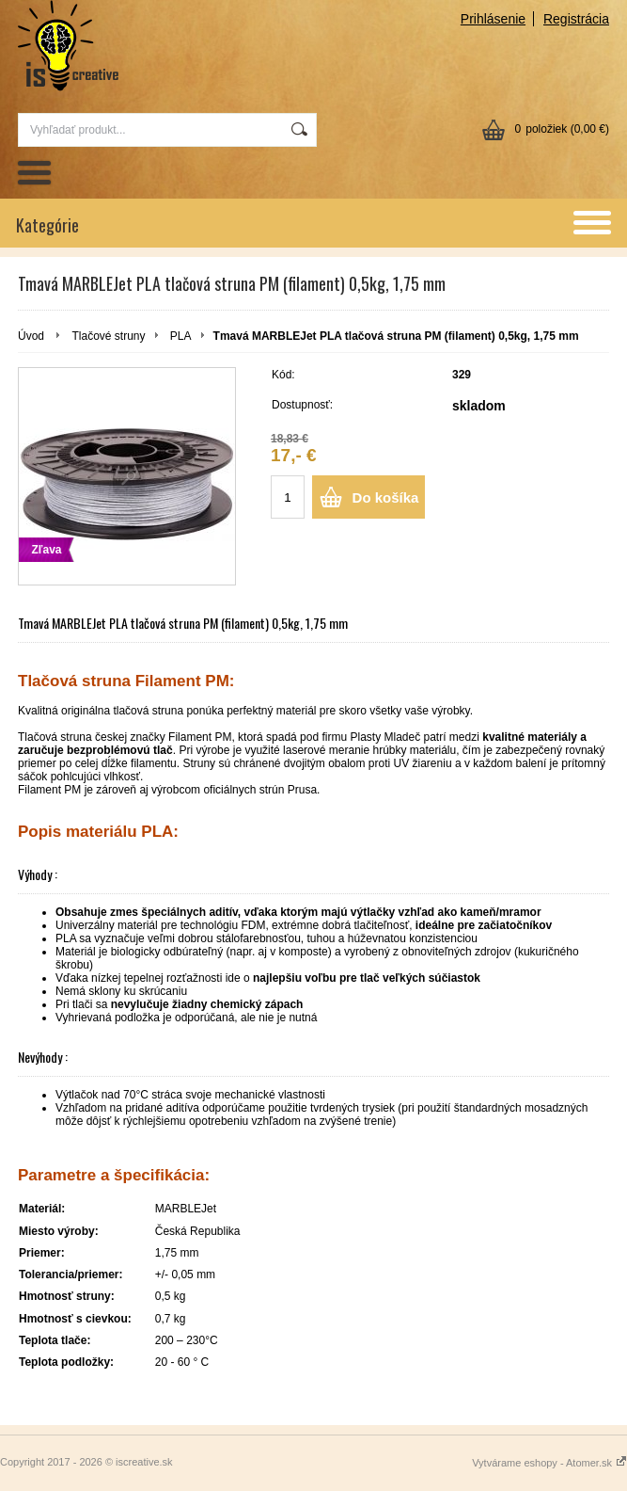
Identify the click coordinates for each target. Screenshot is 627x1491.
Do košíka (386, 497)
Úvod (31, 336)
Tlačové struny (108, 336)
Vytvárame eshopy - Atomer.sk (549, 1462)
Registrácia (576, 18)
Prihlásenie (493, 18)
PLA (181, 336)
